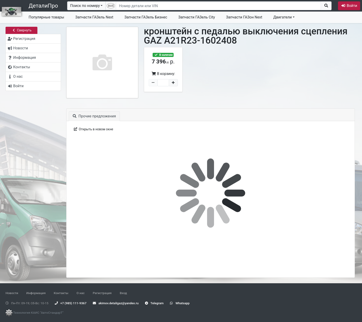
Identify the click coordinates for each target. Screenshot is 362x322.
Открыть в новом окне (93, 129)
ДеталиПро (43, 6)
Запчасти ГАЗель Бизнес (145, 17)
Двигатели (282, 17)
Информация (36, 293)
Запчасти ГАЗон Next (244, 17)
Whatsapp (180, 303)
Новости (12, 293)
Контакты (61, 293)
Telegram (154, 303)
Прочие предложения (94, 116)
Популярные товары (46, 17)
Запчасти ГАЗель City (196, 17)
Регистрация (102, 293)
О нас (80, 293)
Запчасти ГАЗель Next (94, 17)
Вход (123, 293)
